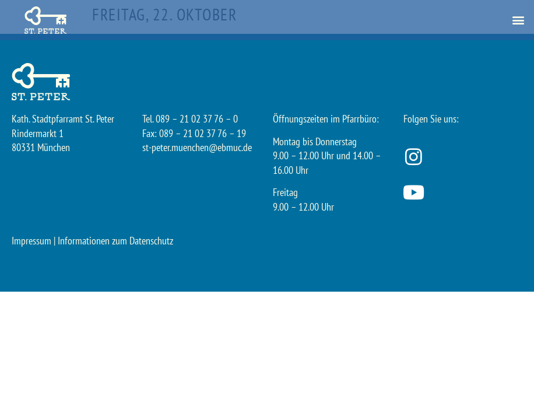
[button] (518, 20)
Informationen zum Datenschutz (115, 240)
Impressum (31, 240)
